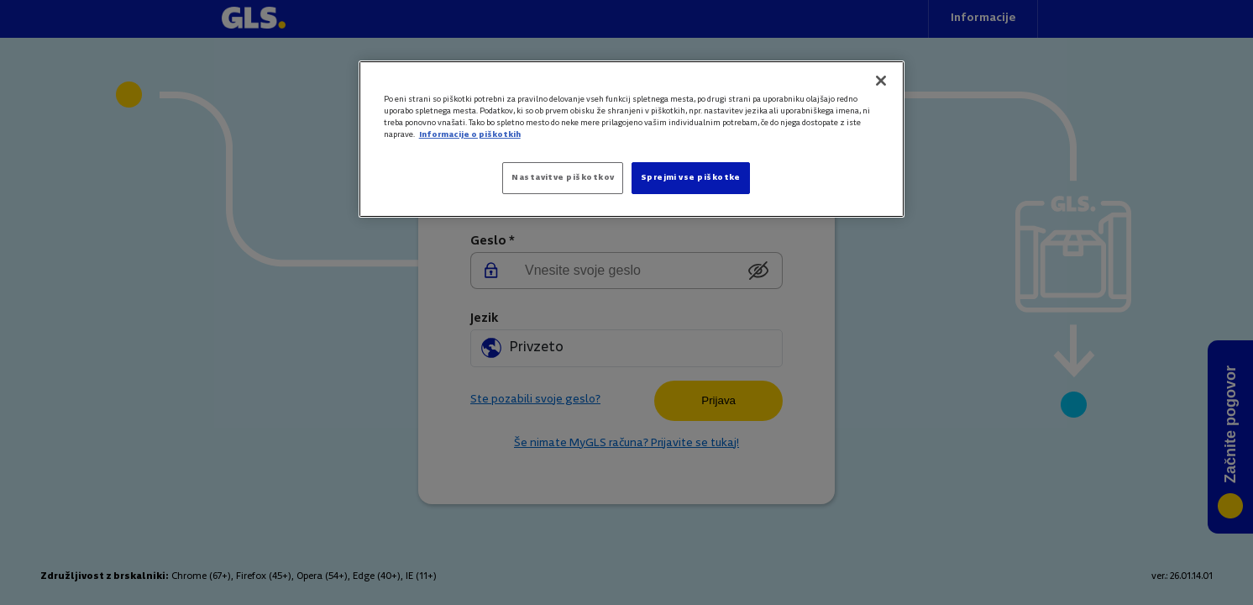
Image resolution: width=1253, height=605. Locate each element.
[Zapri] (880, 80)
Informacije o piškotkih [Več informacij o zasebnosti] (470, 135)
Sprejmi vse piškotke (691, 178)
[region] (631, 139)
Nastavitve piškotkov (562, 178)
